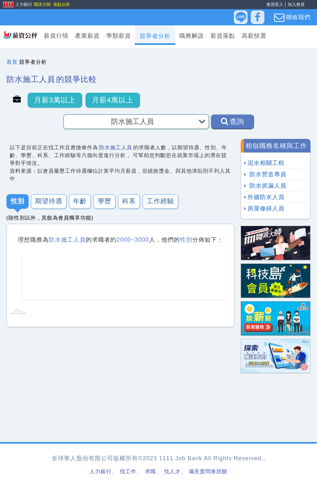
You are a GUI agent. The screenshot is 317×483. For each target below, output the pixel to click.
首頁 (12, 62)
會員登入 (274, 4)
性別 (17, 201)
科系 (129, 201)
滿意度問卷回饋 (208, 471)
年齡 (80, 201)
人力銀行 (15, 4)
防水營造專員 (266, 174)
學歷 (104, 201)
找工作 (128, 471)
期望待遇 (48, 201)
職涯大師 (42, 4)
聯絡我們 (292, 17)
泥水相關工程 (266, 163)
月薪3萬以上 (55, 100)
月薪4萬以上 (112, 100)
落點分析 (61, 4)
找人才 (172, 471)
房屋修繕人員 (266, 208)
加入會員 (296, 4)
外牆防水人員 (266, 197)
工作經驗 (160, 201)
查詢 (232, 121)
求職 (150, 471)
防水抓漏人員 (266, 185)
